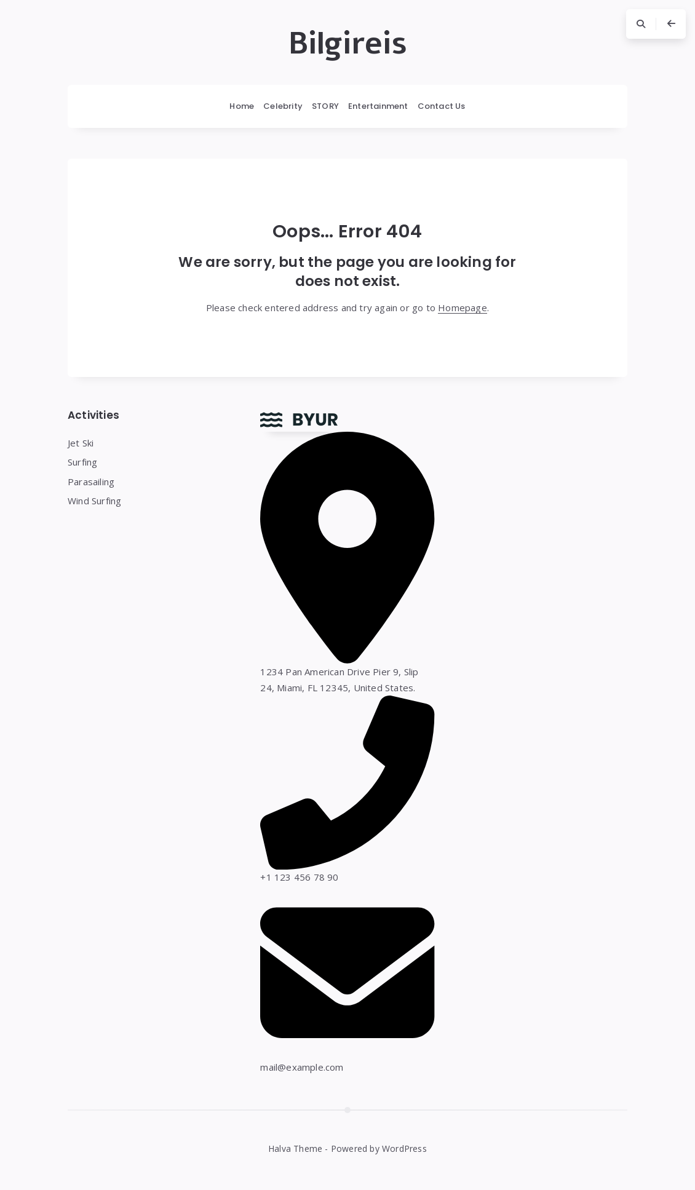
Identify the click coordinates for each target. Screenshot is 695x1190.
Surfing (82, 462)
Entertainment (378, 106)
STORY (325, 106)
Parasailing (91, 481)
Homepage (462, 307)
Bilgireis (347, 43)
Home (241, 106)
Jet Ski (80, 443)
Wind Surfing (94, 500)
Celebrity (283, 106)
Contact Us (442, 106)
